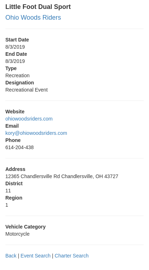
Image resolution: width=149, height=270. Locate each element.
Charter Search (72, 256)
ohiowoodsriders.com (29, 119)
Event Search (36, 256)
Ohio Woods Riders (33, 17)
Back (10, 256)
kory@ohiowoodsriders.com (36, 133)
